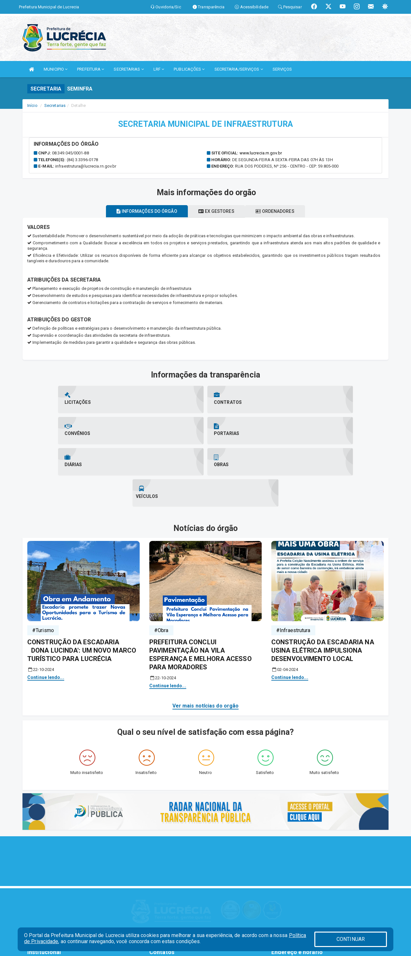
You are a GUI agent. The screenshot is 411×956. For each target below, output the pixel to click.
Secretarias (55, 105)
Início (32, 105)
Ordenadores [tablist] (280, 211)
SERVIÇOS (282, 69)
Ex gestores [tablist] (216, 211)
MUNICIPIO (55, 69)
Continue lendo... (45, 615)
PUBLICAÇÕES (189, 69)
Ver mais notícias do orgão (205, 643)
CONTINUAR (351, 939)
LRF (158, 69)
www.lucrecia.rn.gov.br (261, 153)
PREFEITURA (90, 69)
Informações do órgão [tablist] (141, 211)
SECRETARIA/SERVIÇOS (238, 69)
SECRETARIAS (129, 69)
